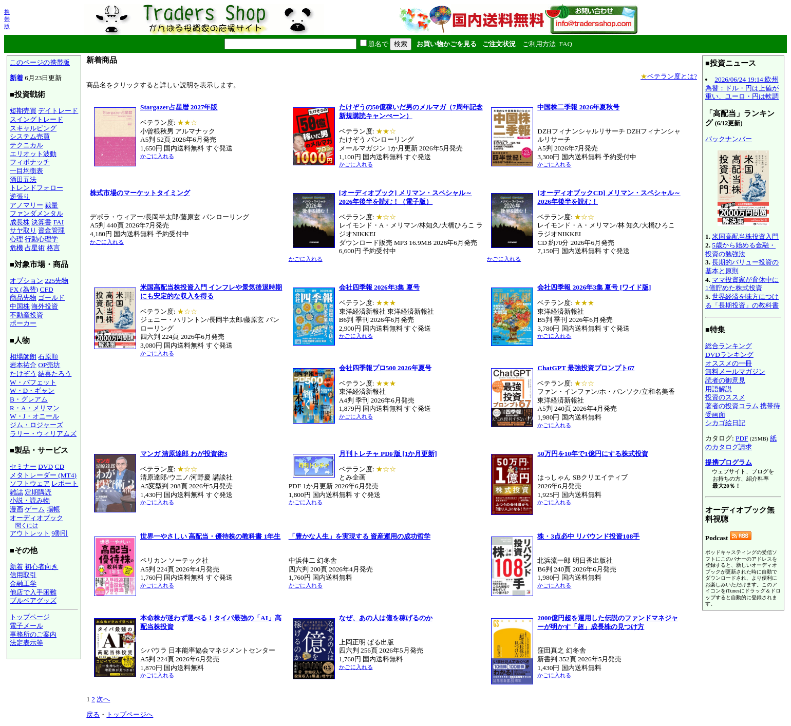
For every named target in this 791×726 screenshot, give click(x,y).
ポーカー (23, 323)
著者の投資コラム (732, 406)
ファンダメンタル (36, 213)
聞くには (26, 525)
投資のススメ (725, 397)
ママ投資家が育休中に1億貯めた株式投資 (742, 284)
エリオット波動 (33, 154)
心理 (16, 239)
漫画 (16, 509)
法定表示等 (26, 642)
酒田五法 (23, 179)
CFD (46, 289)
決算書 (41, 222)
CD (60, 466)
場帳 (53, 509)
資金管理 (51, 230)
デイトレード (58, 110)
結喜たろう (54, 373)
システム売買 (30, 136)
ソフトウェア (30, 483)
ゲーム (35, 509)
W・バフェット (33, 382)
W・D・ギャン (32, 390)
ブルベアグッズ (33, 600)
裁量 (51, 205)
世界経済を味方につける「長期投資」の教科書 (742, 301)
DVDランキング (729, 354)
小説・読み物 (30, 500)
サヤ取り (23, 230)
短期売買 (23, 110)
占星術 (35, 248)
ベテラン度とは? (669, 76)
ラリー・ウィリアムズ (43, 433)
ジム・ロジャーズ (36, 425)
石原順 (48, 356)
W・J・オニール (34, 416)
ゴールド (51, 297)
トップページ (30, 617)
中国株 (20, 306)
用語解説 (718, 389)
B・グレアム (29, 399)
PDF (742, 438)
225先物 (56, 280)
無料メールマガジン (735, 371)
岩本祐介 (23, 365)
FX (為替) (24, 289)
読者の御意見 (725, 380)
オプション (26, 280)
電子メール (26, 625)
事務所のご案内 (33, 634)
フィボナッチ (30, 162)
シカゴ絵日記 (725, 423)
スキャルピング (33, 128)
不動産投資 (26, 315)
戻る (93, 714)
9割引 (59, 533)
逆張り (20, 196)
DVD (45, 466)
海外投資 (44, 306)
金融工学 (23, 583)
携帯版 (7, 19)
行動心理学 (41, 239)
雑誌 (16, 492)
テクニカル (26, 145)
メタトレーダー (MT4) (43, 475)
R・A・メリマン (35, 408)
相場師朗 (23, 356)
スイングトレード (36, 119)
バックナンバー (728, 139)
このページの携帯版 (40, 62)
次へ (103, 699)
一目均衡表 (26, 171)
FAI (58, 222)
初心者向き (41, 566)
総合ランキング (728, 346)
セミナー (23, 466)
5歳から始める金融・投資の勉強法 (740, 249)
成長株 (20, 222)
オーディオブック (36, 518)
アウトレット (30, 533)
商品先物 (23, 297)
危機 (16, 248)
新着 (16, 78)
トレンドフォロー (36, 188)
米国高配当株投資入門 (745, 236)
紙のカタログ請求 (741, 442)
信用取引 (23, 575)
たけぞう (23, 373)
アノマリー (26, 205)
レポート (64, 483)
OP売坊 (49, 365)
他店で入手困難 (33, 592)
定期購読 (38, 492)
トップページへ (129, 714)
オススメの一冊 (728, 363)
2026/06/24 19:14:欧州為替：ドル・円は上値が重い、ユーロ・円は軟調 (742, 87)
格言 (53, 248)
